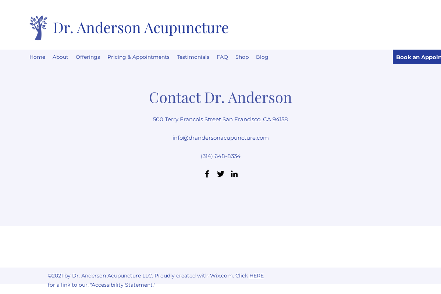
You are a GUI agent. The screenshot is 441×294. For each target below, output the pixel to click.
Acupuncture (186, 27)
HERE (256, 275)
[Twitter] (220, 174)
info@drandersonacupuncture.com (221, 137)
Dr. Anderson (98, 27)
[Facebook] (207, 174)
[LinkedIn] (234, 174)
